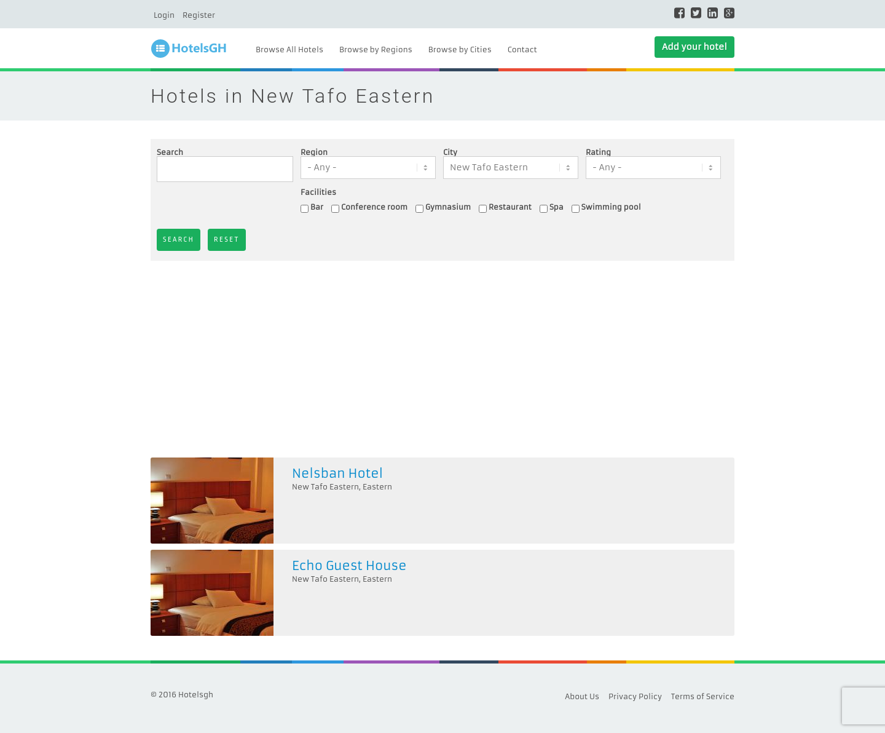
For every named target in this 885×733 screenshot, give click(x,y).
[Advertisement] (442, 359)
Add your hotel (694, 46)
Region (314, 152)
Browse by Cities (460, 49)
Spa (556, 207)
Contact (522, 49)
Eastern (377, 486)
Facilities (318, 192)
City (450, 152)
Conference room (374, 207)
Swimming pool (611, 207)
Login (164, 15)
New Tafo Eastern (325, 486)
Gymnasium (448, 207)
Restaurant (510, 207)
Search (170, 152)
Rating (598, 152)
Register (199, 15)
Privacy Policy (635, 696)
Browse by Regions (375, 49)
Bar (316, 207)
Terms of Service (702, 696)
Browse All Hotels (289, 49)
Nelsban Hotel (337, 473)
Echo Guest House (349, 565)
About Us (582, 696)
